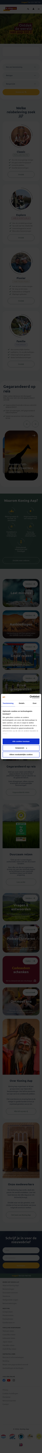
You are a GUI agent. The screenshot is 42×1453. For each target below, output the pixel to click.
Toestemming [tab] (8, 703)
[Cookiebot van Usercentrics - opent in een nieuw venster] (29, 697)
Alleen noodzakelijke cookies (21, 754)
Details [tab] (21, 703)
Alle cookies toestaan (21, 741)
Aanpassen (21, 748)
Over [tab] (35, 703)
